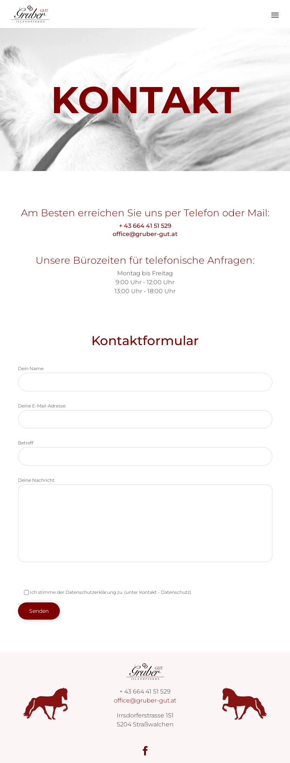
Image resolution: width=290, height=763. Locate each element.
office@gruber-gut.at (145, 234)
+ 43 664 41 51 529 (145, 225)
